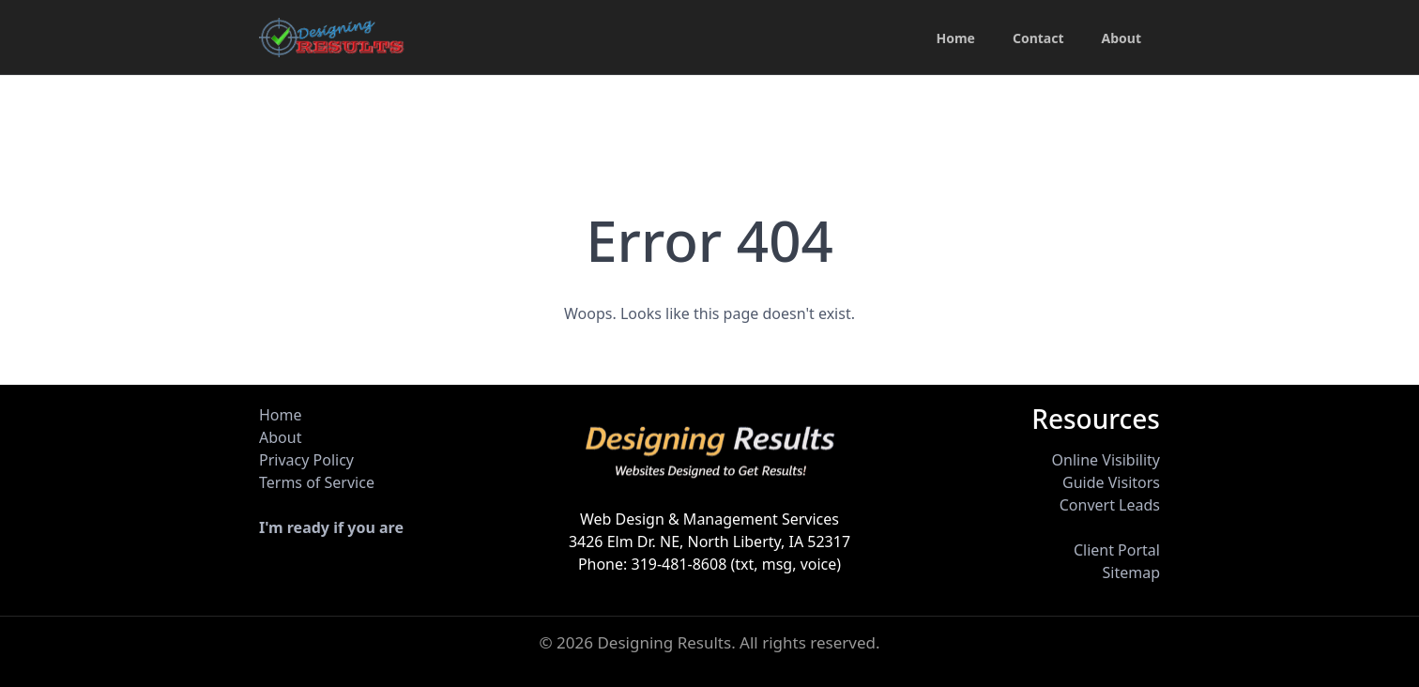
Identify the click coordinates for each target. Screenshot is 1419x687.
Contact (1038, 38)
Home (955, 38)
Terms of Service (316, 482)
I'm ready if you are (331, 527)
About (1121, 38)
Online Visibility (1106, 460)
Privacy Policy (306, 460)
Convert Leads (1110, 505)
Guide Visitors (1111, 482)
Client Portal (1117, 550)
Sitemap (1131, 572)
